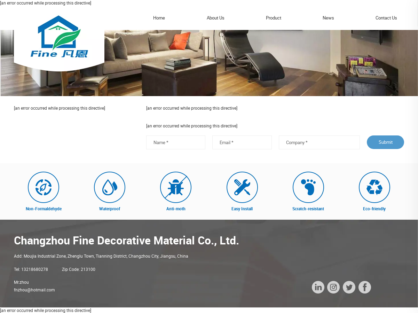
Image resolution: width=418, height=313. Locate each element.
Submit (386, 142)
